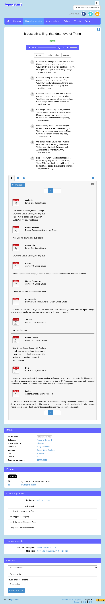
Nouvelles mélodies (33, 21)
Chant (40, 437)
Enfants (67, 21)
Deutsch (77, 602)
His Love (40, 443)
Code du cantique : (16, 460)
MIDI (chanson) (48, 551)
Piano (57, 55)
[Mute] (68, 47)
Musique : (12, 450)
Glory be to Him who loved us (22, 528)
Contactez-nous (67, 600)
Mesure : (11, 457)
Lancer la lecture (16, 590)
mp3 (38, 551)
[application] (52, 47)
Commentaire (17, 185)
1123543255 (42, 460)
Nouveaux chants (53, 21)
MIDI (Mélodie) (61, 551)
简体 (84, 602)
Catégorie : (13, 440)
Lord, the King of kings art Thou (23, 522)
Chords (49, 55)
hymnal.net (14, 600)
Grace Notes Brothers (46, 450)
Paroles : (12, 447)
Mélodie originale (44, 500)
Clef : (10, 453)
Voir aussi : (30, 506)
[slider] (47, 47)
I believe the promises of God (22, 511)
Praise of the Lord (44, 440)
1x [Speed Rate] (64, 48)
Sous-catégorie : (15, 443)
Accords (39, 55)
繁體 (90, 602)
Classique (17, 21)
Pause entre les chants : (18, 580)
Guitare (66, 55)
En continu (47, 437)
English (78, 600)
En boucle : (13, 437)
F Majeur (40, 453)
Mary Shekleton (43, 447)
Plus (87, 21)
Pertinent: (30, 500)
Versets (77, 21)
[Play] (29, 47)
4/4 (38, 457)
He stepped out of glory (19, 517)
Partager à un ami (28, 485)
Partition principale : (26, 547)
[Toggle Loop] (59, 47)
